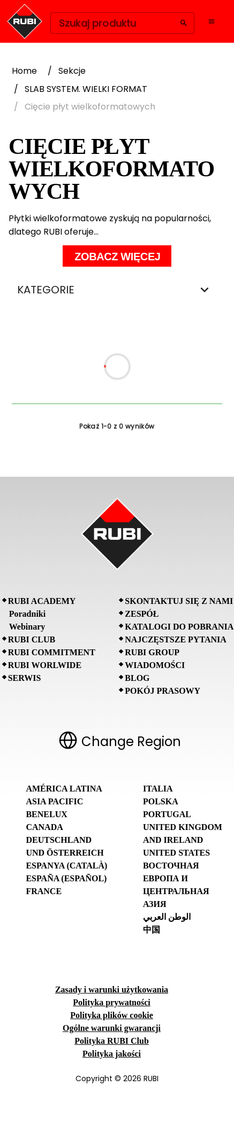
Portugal (167, 814)
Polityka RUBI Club (111, 1040)
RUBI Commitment (51, 652)
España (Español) (66, 878)
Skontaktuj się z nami (179, 601)
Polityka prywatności (111, 1002)
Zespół (141, 613)
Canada (44, 827)
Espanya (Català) (66, 865)
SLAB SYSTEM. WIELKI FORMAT (86, 89)
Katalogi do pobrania (179, 626)
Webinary (27, 626)
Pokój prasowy (162, 690)
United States (176, 852)
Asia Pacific (54, 801)
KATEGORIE (117, 289)
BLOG (137, 677)
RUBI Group (152, 652)
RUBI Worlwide (44, 665)
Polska (160, 801)
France (44, 891)
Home (24, 71)
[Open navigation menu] (211, 21)
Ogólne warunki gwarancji (112, 1028)
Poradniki (27, 613)
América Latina (64, 788)
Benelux (46, 814)
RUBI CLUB (31, 639)
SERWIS (24, 677)
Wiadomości (155, 665)
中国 (151, 929)
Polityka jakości (111, 1053)
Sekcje (72, 71)
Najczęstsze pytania (176, 639)
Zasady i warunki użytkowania (111, 989)
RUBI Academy (42, 601)
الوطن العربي (167, 916)
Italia (158, 788)
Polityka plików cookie (111, 1015)
